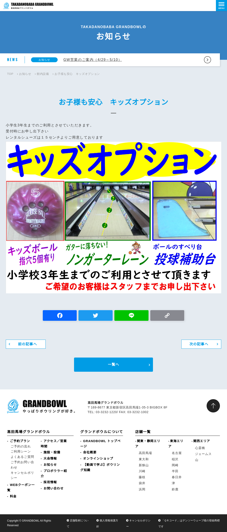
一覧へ (113, 364)
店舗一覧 (143, 432)
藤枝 (142, 477)
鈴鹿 (175, 489)
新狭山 (144, 465)
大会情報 (50, 458)
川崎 (142, 471)
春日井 (177, 477)
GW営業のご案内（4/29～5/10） (92, 60)
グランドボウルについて (101, 432)
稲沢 (175, 459)
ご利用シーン (21, 451)
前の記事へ (27, 344)
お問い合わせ (53, 488)
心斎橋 (200, 448)
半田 (175, 471)
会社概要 (89, 452)
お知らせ (25, 73)
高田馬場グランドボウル (28, 432)
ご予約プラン (20, 441)
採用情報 (50, 482)
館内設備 (43, 73)
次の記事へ (198, 344)
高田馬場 (145, 453)
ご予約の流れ (21, 446)
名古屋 (177, 453)
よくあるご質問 (22, 456)
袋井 (142, 483)
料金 (13, 496)
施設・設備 (51, 452)
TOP (10, 73)
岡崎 (175, 465)
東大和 (144, 459)
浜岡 (142, 489)
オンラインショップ (98, 458)
